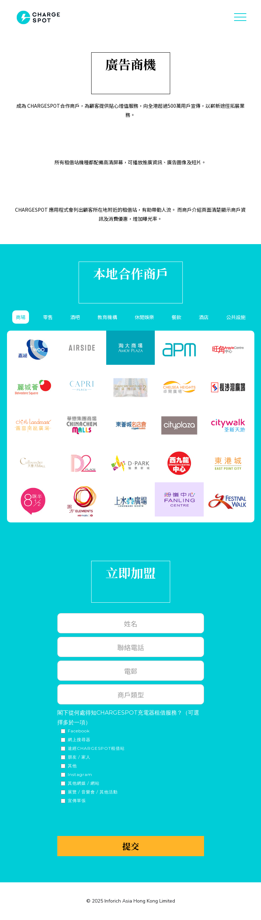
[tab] (20, 317)
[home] (36, 17)
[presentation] (110, 819)
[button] (240, 17)
